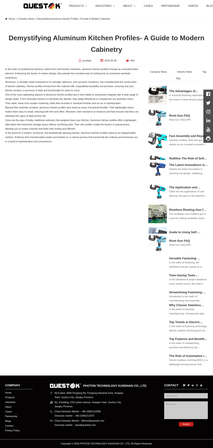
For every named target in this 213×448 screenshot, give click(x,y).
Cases (8, 411)
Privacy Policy (12, 430)
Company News (25, 19)
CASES (148, 5)
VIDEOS (193, 5)
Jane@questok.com (85, 425)
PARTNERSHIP (170, 5)
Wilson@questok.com (92, 421)
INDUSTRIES (105, 5)
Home (12, 19)
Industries (10, 402)
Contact (9, 426)
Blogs (8, 421)
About (8, 407)
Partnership (11, 416)
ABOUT (129, 5)
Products (9, 397)
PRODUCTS (78, 5)
